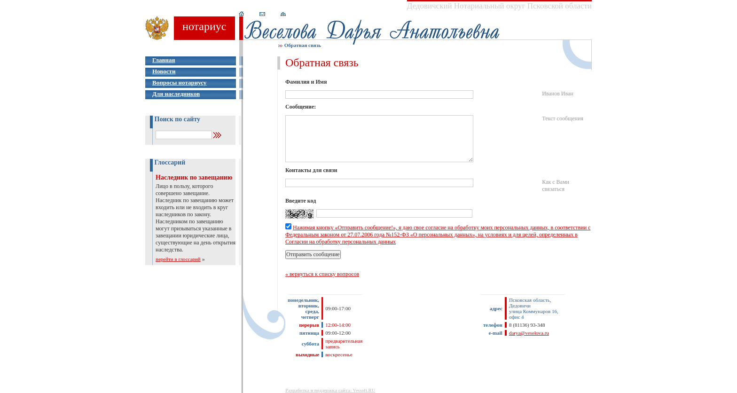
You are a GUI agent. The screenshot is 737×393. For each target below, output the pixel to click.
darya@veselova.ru (529, 333)
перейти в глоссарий (178, 259)
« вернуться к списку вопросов (322, 274)
